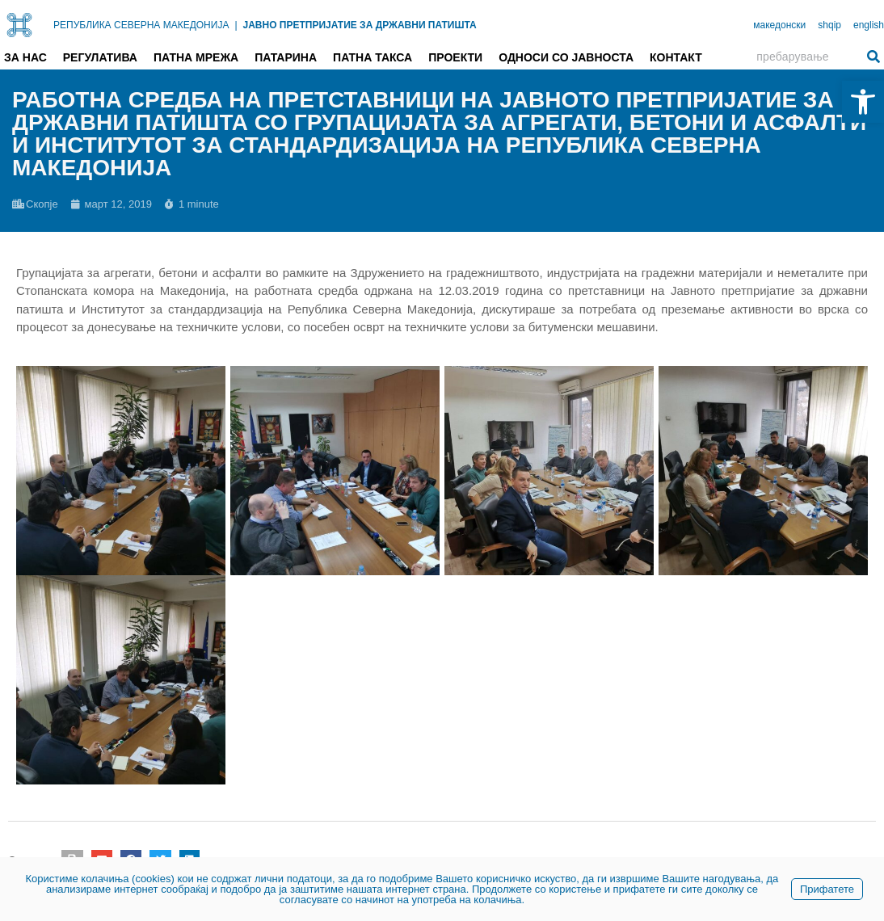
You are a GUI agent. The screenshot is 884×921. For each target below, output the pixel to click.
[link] (863, 102)
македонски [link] (779, 25)
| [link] (235, 25)
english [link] (868, 25)
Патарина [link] (286, 57)
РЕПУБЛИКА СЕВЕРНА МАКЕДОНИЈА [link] (141, 25)
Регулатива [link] (100, 57)
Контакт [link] (676, 57)
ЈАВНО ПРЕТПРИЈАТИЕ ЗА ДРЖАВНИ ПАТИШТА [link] (360, 25)
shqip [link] (829, 25)
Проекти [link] (455, 57)
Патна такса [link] (372, 57)
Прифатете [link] (827, 889)
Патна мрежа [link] (196, 57)
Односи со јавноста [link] (566, 57)
